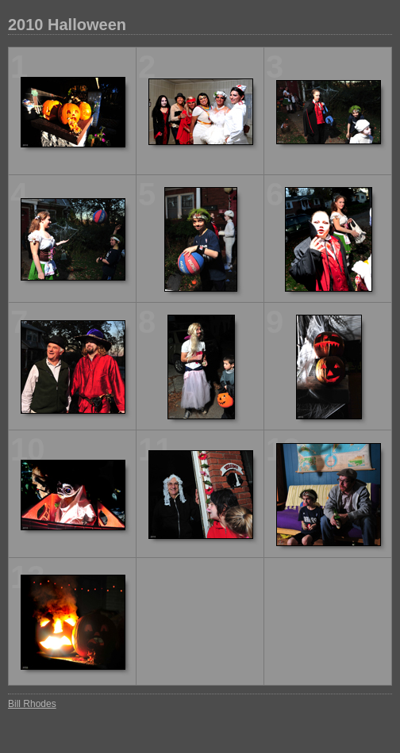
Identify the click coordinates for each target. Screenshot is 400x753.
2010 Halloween (67, 24)
